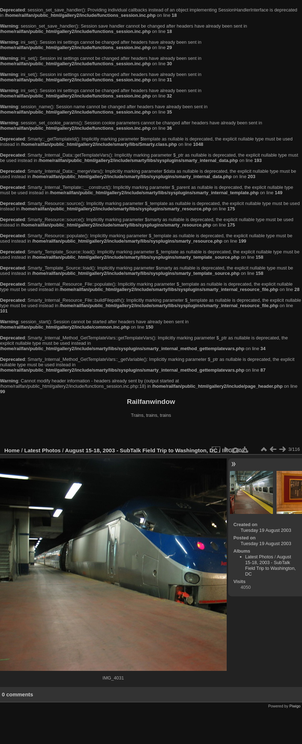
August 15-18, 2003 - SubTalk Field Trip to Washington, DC (141, 450)
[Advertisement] (151, 433)
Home (12, 450)
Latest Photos (42, 450)
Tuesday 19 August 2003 (266, 530)
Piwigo (295, 706)
